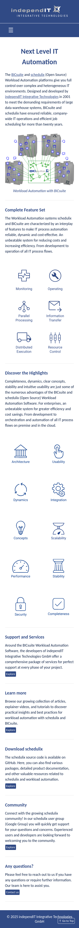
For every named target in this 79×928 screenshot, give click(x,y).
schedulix (38, 74)
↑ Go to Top (66, 921)
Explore (10, 674)
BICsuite (17, 74)
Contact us (12, 892)
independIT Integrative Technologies (32, 96)
